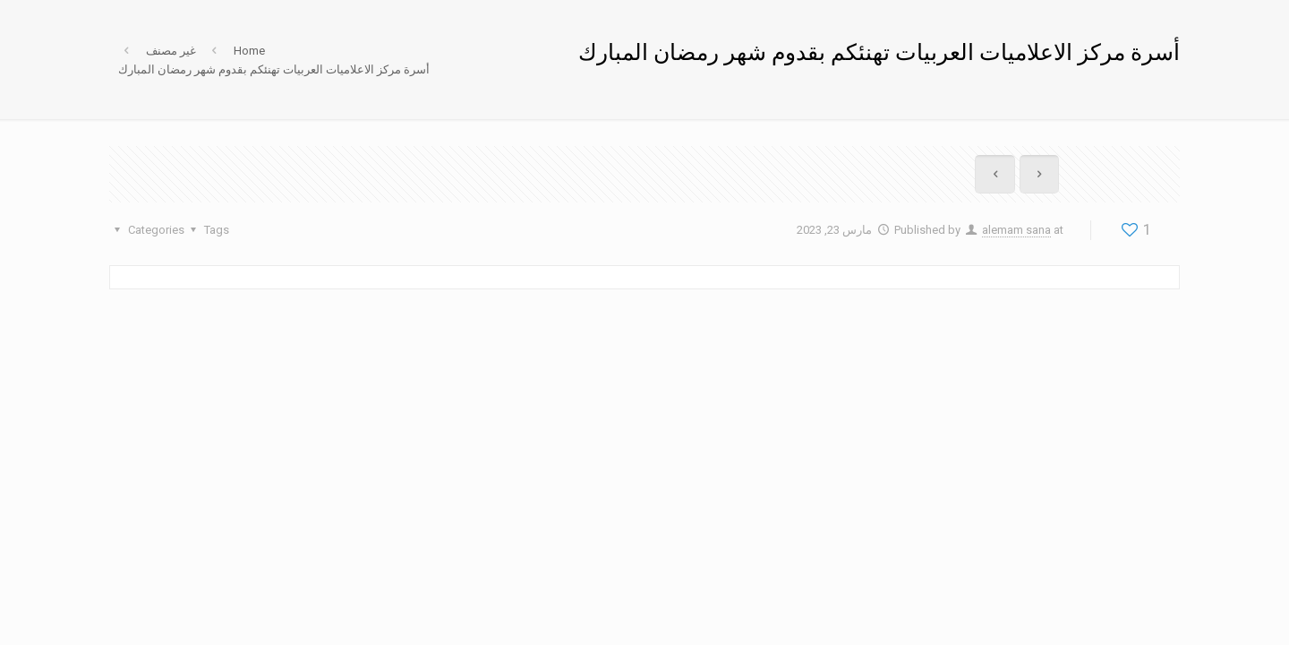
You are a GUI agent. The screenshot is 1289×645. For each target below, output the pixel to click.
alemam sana (1016, 229)
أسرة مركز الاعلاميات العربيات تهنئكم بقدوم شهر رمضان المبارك (274, 69)
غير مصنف (171, 50)
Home (249, 50)
